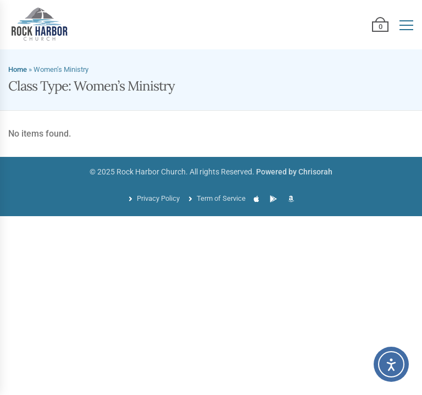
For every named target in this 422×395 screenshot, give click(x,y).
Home (17, 69)
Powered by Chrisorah (294, 171)
